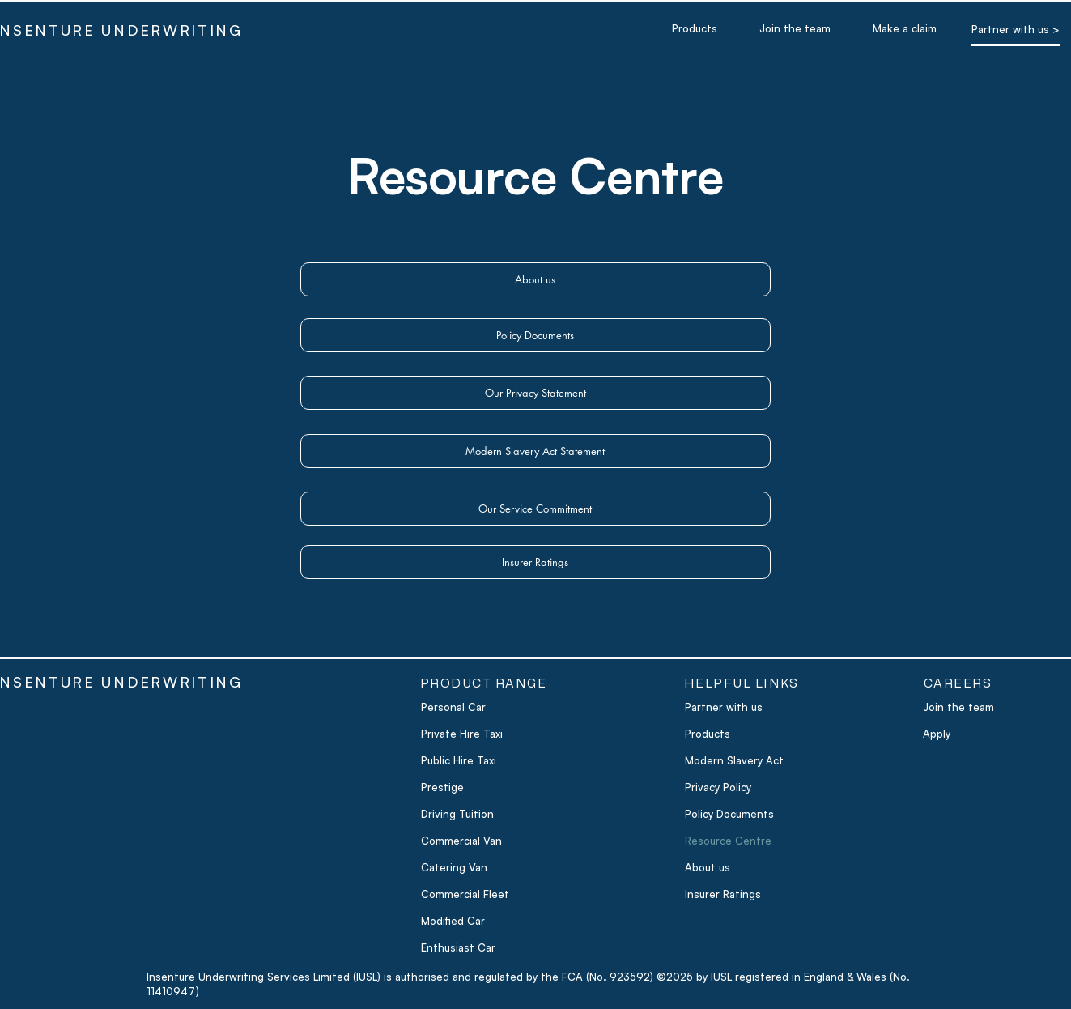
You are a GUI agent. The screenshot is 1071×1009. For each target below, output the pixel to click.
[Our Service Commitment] (535, 509)
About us (707, 867)
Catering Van (454, 867)
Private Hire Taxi (462, 733)
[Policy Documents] (535, 335)
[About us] (535, 279)
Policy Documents (729, 813)
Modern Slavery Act (734, 760)
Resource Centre (728, 840)
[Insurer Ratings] (535, 562)
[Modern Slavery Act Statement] (535, 451)
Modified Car (453, 920)
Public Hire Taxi (458, 760)
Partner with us (724, 706)
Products (707, 733)
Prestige (442, 787)
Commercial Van (461, 840)
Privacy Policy (718, 787)
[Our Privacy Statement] (535, 393)
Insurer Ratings (723, 894)
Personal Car (453, 706)
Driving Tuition (457, 813)
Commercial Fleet (465, 894)
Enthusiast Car (458, 947)
